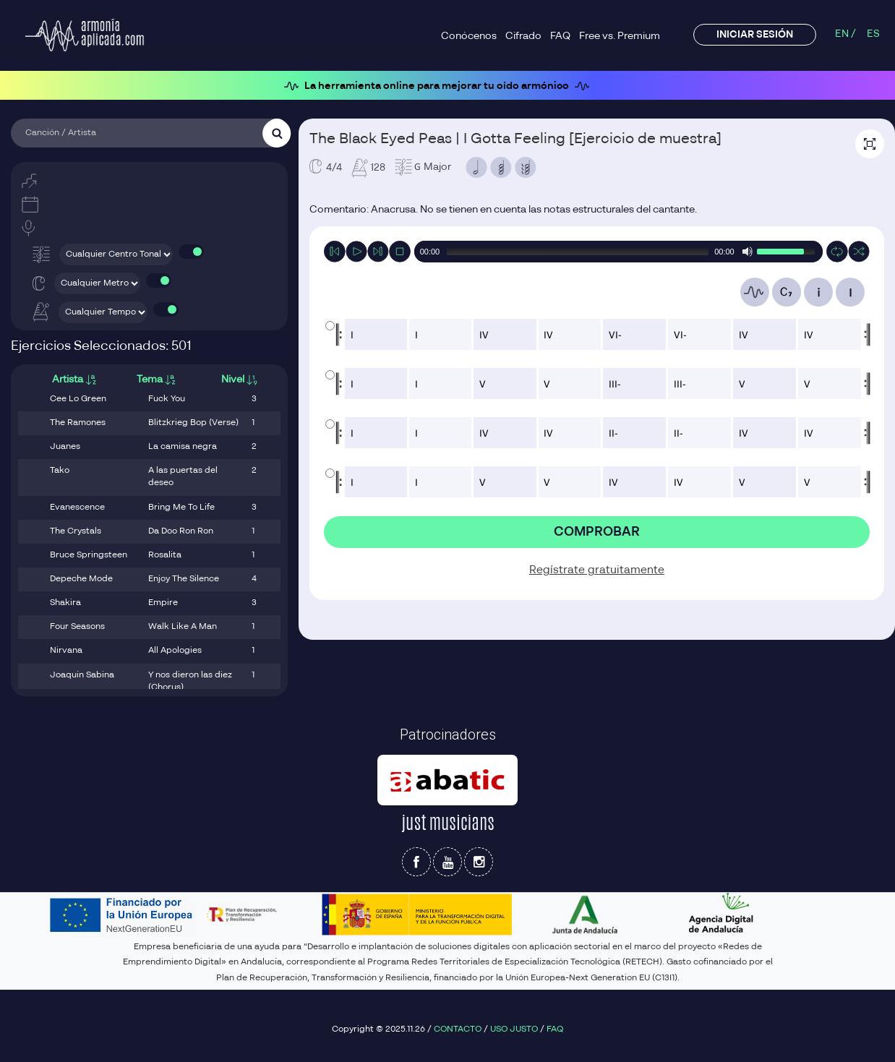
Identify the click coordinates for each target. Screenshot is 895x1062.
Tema (156, 379)
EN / (845, 34)
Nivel (239, 379)
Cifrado (523, 36)
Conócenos (469, 36)
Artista (74, 379)
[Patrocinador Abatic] (447, 780)
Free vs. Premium (619, 36)
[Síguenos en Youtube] (447, 861)
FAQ (560, 36)
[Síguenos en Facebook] (416, 861)
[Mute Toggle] (747, 251)
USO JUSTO (514, 1029)
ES (873, 34)
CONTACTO (457, 1029)
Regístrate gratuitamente (596, 568)
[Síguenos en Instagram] (478, 861)
